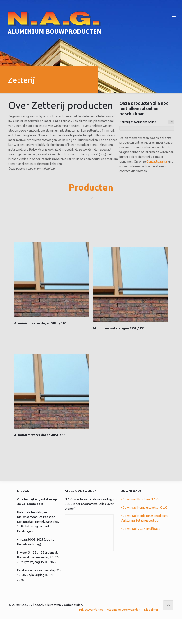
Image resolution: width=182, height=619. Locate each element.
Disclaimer (151, 609)
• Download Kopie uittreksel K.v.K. (144, 507)
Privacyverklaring (91, 609)
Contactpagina (156, 161)
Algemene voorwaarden (123, 609)
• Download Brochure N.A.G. (140, 499)
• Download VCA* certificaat (140, 528)
